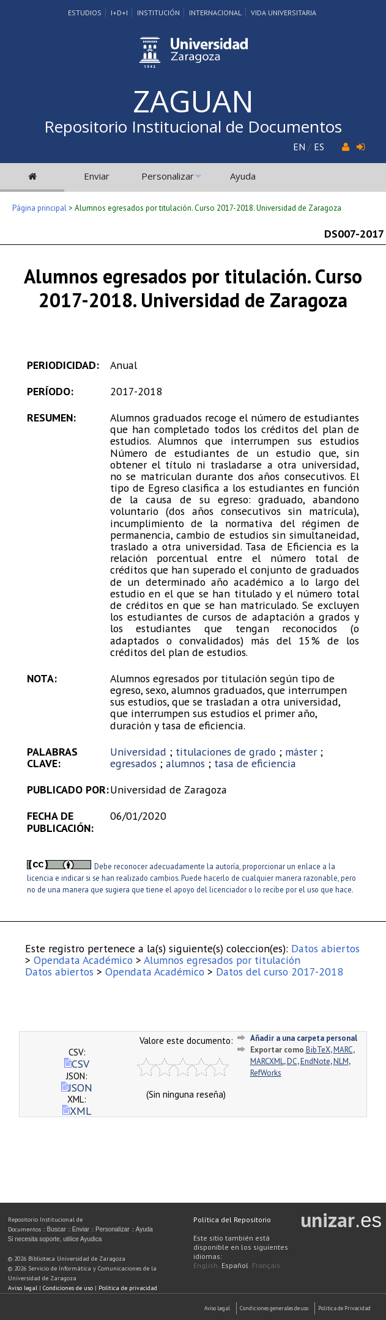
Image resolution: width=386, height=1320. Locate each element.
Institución (158, 12)
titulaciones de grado (226, 752)
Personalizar (167, 176)
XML (76, 1111)
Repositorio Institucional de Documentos (193, 126)
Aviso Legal (217, 1308)
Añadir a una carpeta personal (303, 1038)
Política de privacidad (127, 1288)
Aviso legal (22, 1288)
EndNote (315, 1061)
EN (299, 146)
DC (292, 1061)
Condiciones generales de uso (274, 1308)
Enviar (96, 176)
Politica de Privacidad (344, 1308)
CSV (76, 1064)
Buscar (56, 1229)
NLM (341, 1061)
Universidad (138, 752)
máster (301, 752)
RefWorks (265, 1073)
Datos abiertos (325, 948)
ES (319, 146)
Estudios (85, 12)
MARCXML (267, 1061)
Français (266, 1265)
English (205, 1265)
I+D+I (119, 12)
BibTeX (318, 1050)
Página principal (39, 208)
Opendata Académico (83, 960)
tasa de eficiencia (255, 763)
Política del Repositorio (232, 1219)
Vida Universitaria (283, 12)
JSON (76, 1088)
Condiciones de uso (68, 1288)
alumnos (185, 763)
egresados (133, 763)
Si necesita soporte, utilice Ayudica (55, 1239)
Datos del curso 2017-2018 (279, 971)
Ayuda (243, 176)
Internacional (215, 12)
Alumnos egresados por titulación (222, 960)
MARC (343, 1050)
